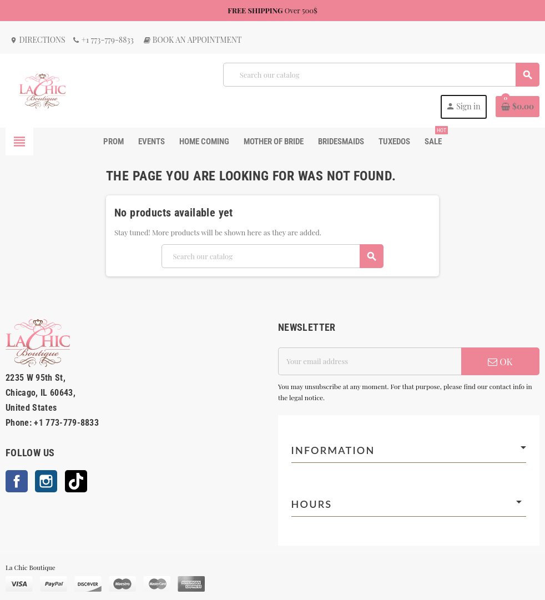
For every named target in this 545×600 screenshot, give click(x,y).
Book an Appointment (192, 39)
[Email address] (369, 361)
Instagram (46, 481)
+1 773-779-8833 (103, 39)
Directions (37, 39)
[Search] (381, 75)
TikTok (76, 481)
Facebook (17, 481)
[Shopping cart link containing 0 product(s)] (517, 106)
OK (500, 361)
